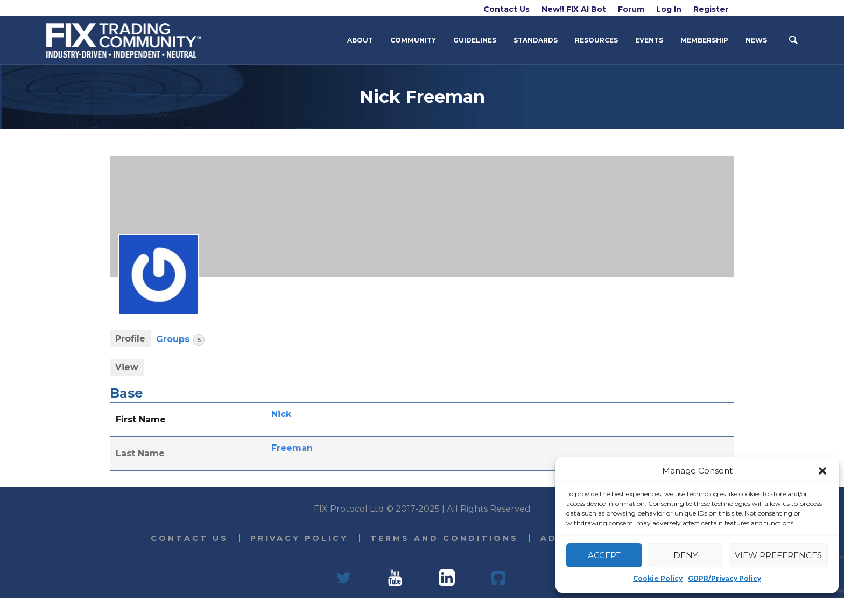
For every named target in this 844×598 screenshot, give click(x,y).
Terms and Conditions (444, 538)
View (126, 367)
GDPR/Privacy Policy (724, 578)
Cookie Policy (658, 578)
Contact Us (189, 538)
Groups (180, 340)
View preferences (778, 555)
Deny (685, 555)
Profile (130, 338)
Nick (281, 414)
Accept (604, 555)
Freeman (292, 448)
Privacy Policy (299, 538)
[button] (822, 470)
